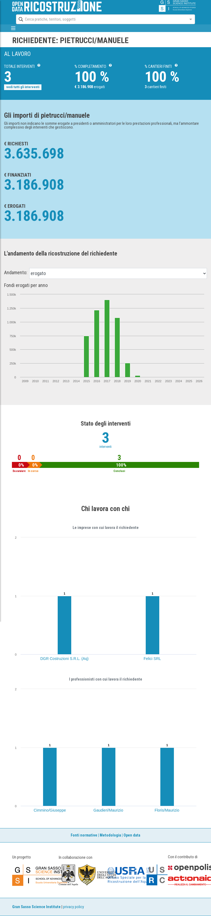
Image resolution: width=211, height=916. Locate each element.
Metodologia (110, 835)
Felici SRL (152, 658)
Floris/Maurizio (167, 810)
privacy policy (73, 907)
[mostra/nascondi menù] (13, 28)
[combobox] (100, 19)
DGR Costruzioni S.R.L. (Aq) (64, 658)
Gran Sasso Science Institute (36, 907)
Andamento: (15, 272)
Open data (132, 835)
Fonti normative (84, 835)
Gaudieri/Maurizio (108, 810)
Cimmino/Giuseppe (50, 810)
